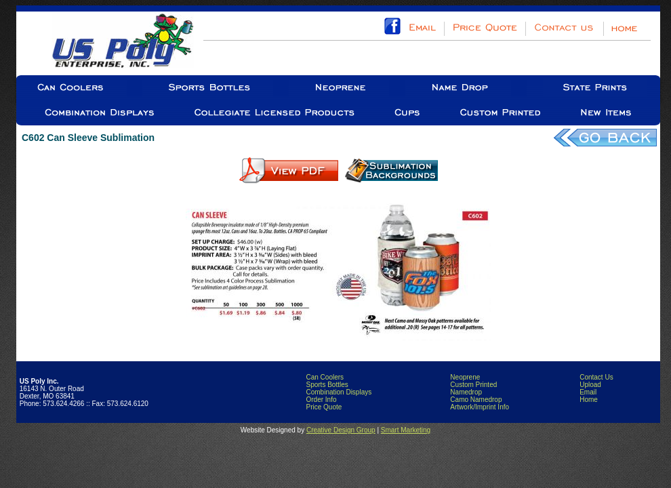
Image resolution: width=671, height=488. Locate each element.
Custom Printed (473, 384)
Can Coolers (325, 377)
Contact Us (596, 377)
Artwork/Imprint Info (479, 407)
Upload (590, 384)
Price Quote (324, 407)
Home (589, 399)
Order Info (321, 399)
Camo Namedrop (476, 399)
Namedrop (466, 392)
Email (588, 392)
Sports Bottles (327, 384)
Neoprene (465, 377)
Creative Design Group (340, 430)
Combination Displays (338, 392)
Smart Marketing (405, 430)
